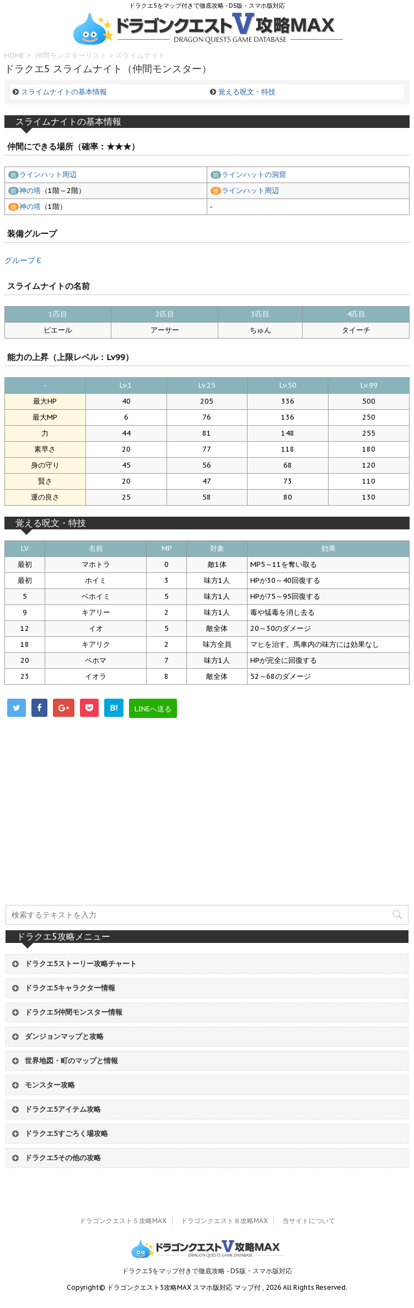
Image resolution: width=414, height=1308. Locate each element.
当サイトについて (308, 1220)
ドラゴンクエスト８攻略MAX (224, 1220)
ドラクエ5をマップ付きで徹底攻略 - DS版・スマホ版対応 (207, 1271)
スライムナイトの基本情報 (64, 92)
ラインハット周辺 (48, 174)
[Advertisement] (207, 828)
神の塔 (30, 190)
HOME (14, 55)
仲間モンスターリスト (71, 55)
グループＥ (23, 260)
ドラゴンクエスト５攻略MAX (122, 1220)
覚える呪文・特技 (247, 92)
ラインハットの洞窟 (254, 174)
